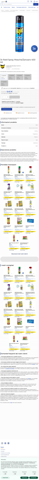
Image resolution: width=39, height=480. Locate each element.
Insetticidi (28, 10)
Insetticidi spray (35, 10)
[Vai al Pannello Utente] (35, 1)
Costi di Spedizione (5, 454)
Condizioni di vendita (9, 358)
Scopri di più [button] (5, 477)
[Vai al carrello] (31, 1)
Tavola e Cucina (7, 7)
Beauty (13, 7)
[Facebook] (5, 443)
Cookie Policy (4, 456)
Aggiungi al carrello (8, 180)
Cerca (36, 4)
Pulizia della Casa (31, 7)
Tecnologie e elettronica (21, 7)
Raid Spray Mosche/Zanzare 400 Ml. (8, 11)
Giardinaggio (22, 10)
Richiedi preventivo (6, 109)
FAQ (11, 392)
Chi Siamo (3, 449)
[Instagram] (2, 443)
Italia (18, 101)
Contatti (33, 354)
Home (2, 10)
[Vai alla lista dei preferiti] (28, 1)
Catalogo (7, 10)
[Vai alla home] (4, 1)
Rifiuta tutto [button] (24, 477)
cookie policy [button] (21, 464)
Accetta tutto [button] (33, 477)
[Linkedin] (8, 443)
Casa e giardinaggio (14, 10)
